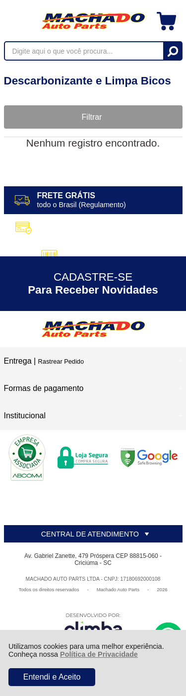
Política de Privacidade (99, 654)
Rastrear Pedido (61, 361)
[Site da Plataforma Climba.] (93, 626)
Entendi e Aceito (52, 677)
